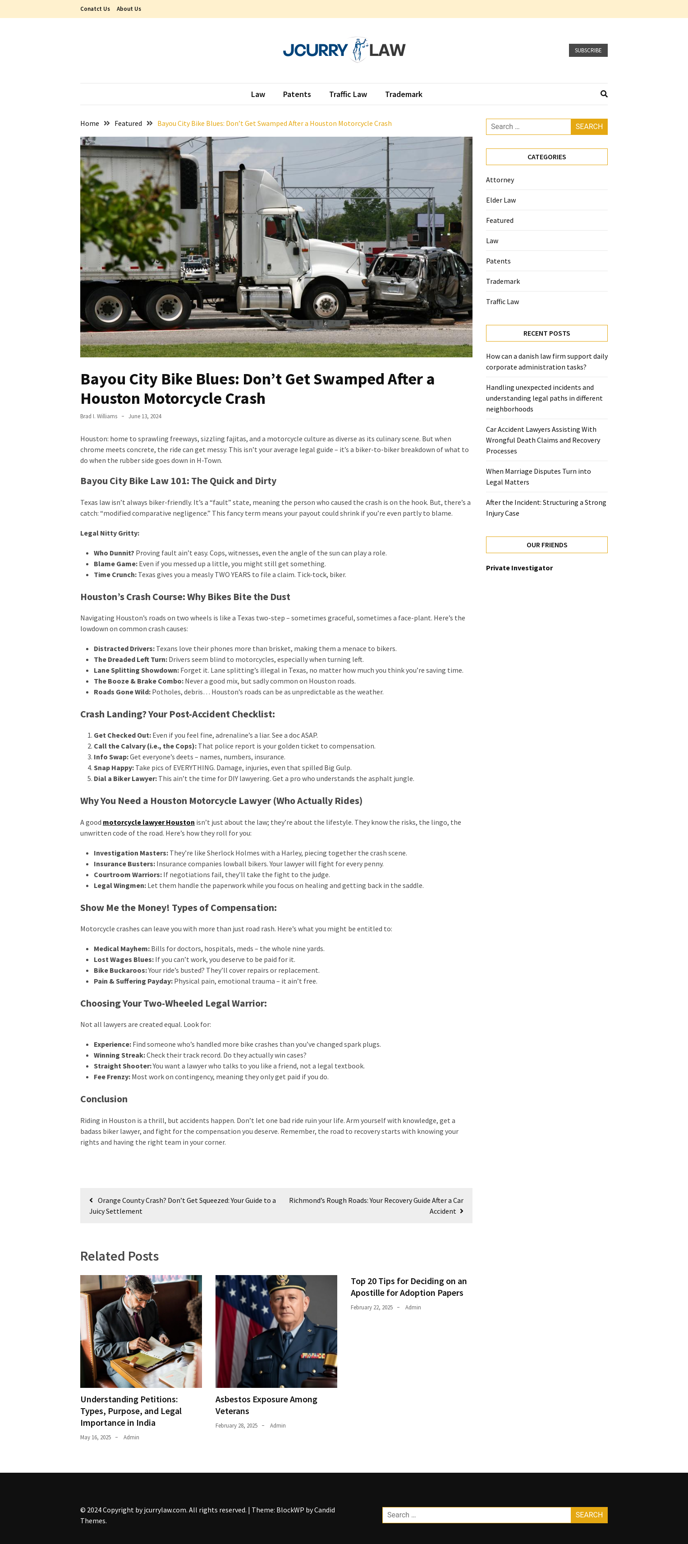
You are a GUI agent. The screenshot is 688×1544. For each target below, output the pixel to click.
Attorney (500, 179)
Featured (500, 220)
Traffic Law (348, 94)
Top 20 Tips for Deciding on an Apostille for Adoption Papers (409, 1286)
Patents (297, 94)
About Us (129, 9)
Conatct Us (95, 9)
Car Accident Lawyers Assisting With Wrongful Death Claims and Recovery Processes (543, 440)
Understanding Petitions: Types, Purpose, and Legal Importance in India (131, 1410)
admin (131, 1437)
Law (258, 94)
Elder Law (501, 199)
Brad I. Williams (98, 416)
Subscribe (588, 50)
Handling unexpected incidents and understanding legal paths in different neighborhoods (544, 398)
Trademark (403, 94)
